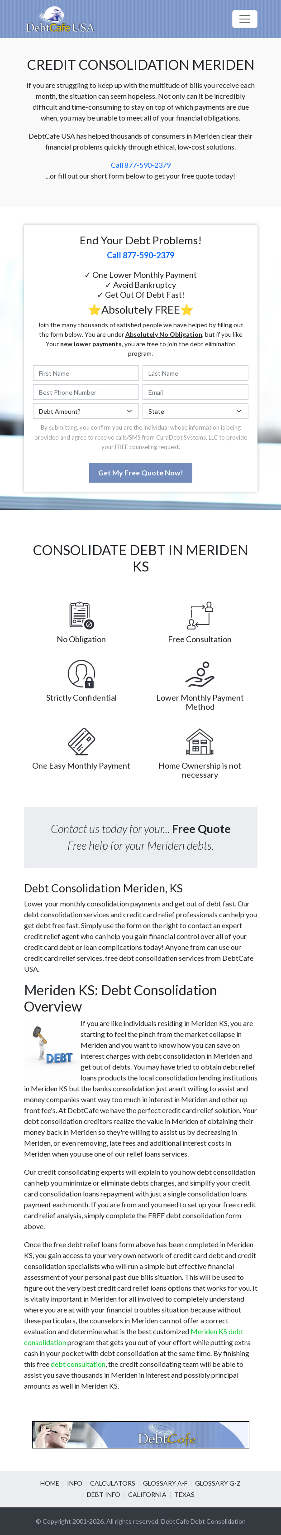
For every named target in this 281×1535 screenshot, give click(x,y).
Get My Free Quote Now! (140, 472)
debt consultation (78, 1364)
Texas (184, 1494)
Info (74, 1483)
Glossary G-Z (218, 1483)
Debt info (103, 1494)
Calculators (112, 1483)
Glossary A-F (165, 1483)
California (147, 1494)
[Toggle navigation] (244, 19)
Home (49, 1483)
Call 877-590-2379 (141, 164)
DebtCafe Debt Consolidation (203, 1521)
